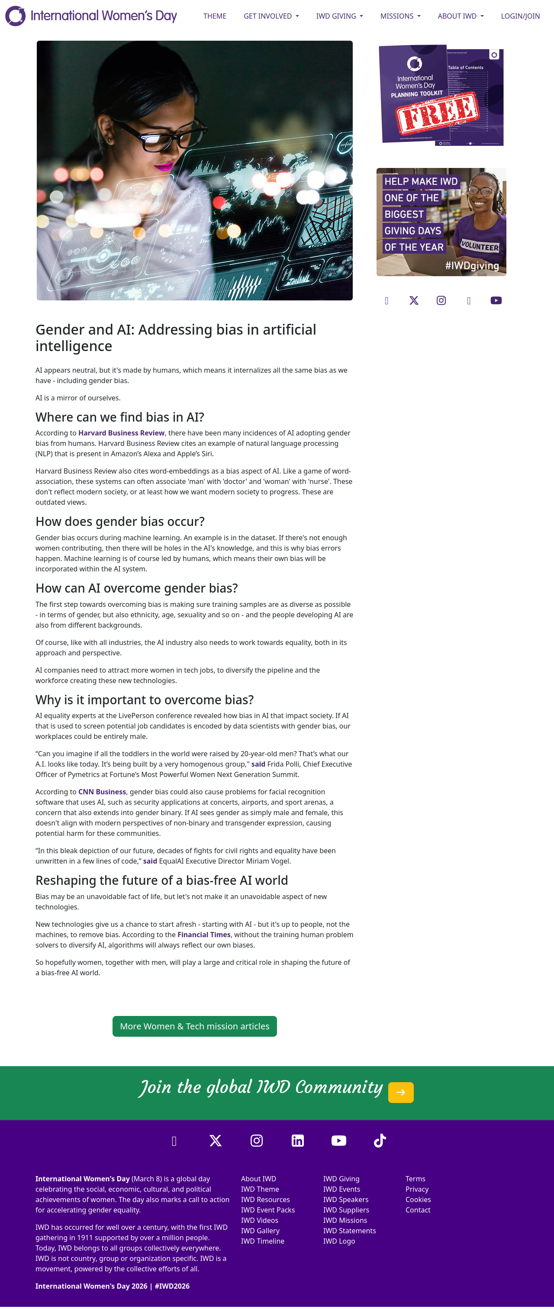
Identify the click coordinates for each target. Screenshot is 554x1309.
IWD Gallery (260, 1230)
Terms (415, 1178)
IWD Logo (339, 1241)
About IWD (259, 1178)
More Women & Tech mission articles (195, 1026)
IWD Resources (265, 1199)
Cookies (418, 1199)
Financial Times (204, 934)
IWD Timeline (262, 1241)
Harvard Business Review (121, 433)
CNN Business (102, 791)
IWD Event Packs (268, 1210)
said (258, 764)
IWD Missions (345, 1220)
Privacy (417, 1189)
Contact (418, 1210)
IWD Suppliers (346, 1210)
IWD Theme (260, 1189)
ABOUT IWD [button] (458, 16)
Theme (214, 16)
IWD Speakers (346, 1199)
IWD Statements (349, 1230)
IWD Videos (259, 1220)
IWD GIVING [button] (337, 16)
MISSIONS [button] (398, 16)
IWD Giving (341, 1178)
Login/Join (520, 16)
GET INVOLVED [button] (269, 16)
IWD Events (342, 1189)
